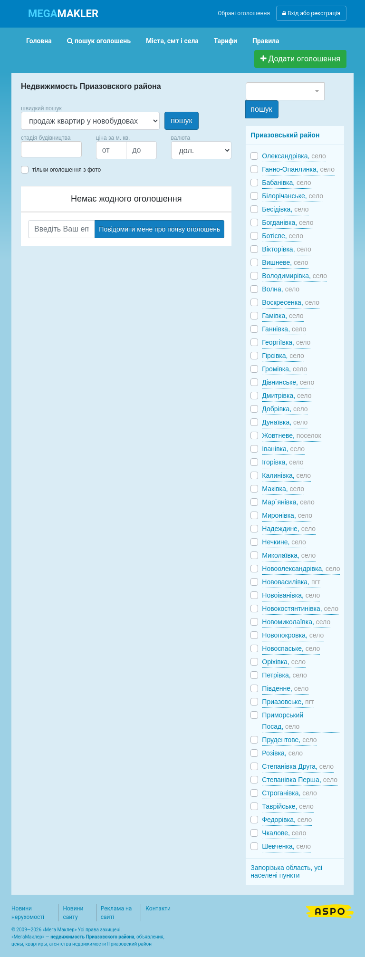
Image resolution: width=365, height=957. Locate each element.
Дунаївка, (284, 422)
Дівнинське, (288, 382)
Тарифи (225, 41)
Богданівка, (287, 222)
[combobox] (51, 149)
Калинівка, (286, 475)
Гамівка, (282, 315)
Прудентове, (289, 740)
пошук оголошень (99, 41)
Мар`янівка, (288, 502)
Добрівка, (284, 409)
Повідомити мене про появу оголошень (159, 229)
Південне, (285, 688)
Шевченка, (286, 846)
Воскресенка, (290, 302)
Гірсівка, (283, 355)
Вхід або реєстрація (311, 13)
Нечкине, (284, 542)
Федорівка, (287, 819)
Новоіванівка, (291, 595)
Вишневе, (285, 262)
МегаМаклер (28, 936)
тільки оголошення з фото (66, 169)
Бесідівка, (285, 209)
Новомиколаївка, (296, 622)
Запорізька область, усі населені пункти (286, 871)
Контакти (158, 908)
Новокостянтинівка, (300, 608)
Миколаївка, (289, 555)
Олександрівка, (294, 156)
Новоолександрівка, (301, 568)
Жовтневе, (291, 435)
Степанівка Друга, (298, 766)
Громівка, (284, 369)
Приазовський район (284, 135)
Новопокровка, (293, 635)
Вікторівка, (286, 249)
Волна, (280, 289)
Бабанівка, (286, 182)
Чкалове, (284, 833)
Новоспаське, (291, 648)
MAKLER (63, 13)
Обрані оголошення (244, 13)
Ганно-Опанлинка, (298, 169)
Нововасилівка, (291, 582)
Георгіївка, (286, 342)
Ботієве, (282, 236)
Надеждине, (289, 528)
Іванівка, (283, 449)
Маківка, (283, 489)
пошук (181, 120)
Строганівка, (289, 793)
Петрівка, (284, 675)
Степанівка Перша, (299, 779)
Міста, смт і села (172, 41)
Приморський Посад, (282, 720)
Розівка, (282, 753)
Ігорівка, (282, 462)
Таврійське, (287, 806)
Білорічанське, (292, 196)
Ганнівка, (284, 329)
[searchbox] (38, 149)
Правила (265, 41)
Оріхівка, (284, 662)
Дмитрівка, (286, 395)
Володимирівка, (294, 276)
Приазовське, (288, 702)
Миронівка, (287, 515)
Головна (39, 41)
